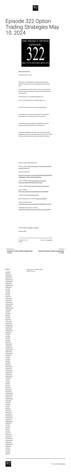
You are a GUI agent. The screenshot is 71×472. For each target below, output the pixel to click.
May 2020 (8, 406)
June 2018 (8, 449)
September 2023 (9, 330)
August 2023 (8, 332)
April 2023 (8, 340)
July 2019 (8, 425)
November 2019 (9, 417)
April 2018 (8, 453)
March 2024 (8, 319)
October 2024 (9, 306)
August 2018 (8, 446)
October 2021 (9, 374)
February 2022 (9, 366)
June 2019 (8, 427)
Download (36, 227)
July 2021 (8, 379)
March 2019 (8, 432)
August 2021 (8, 378)
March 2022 (8, 364)
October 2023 (9, 328)
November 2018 (9, 440)
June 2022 (8, 359)
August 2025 (8, 287)
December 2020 (9, 393)
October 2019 (9, 419)
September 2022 (9, 353)
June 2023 (8, 336)
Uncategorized (49, 240)
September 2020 (9, 398)
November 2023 (9, 326)
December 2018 (9, 438)
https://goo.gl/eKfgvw (41, 198)
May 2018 (8, 451)
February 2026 (9, 275)
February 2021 (9, 389)
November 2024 (9, 304)
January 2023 (9, 345)
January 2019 (9, 436)
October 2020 (9, 396)
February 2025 (9, 298)
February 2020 (9, 412)
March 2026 (8, 274)
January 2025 (9, 300)
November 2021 (9, 372)
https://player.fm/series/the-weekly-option (39, 186)
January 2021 (9, 391)
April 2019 (8, 431)
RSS (25, 231)
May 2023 (8, 338)
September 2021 (9, 376)
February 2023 (9, 344)
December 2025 (9, 279)
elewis (21, 241)
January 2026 (9, 277)
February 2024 (9, 321)
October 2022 (9, 351)
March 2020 (8, 410)
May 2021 (8, 383)
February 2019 (9, 434)
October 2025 (9, 283)
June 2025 (8, 291)
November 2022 (9, 349)
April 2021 (8, 385)
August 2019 (8, 423)
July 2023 (8, 334)
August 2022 (8, 355)
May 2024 (8, 315)
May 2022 (8, 361)
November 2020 (9, 395)
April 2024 (8, 317)
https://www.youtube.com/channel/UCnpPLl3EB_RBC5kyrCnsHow (35, 204)
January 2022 (9, 368)
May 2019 (8, 429)
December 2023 (9, 325)
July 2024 (8, 311)
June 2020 (8, 404)
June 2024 (8, 313)
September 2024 (9, 308)
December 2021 (9, 370)
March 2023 (8, 342)
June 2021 (8, 381)
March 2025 (8, 296)
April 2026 (8, 272)
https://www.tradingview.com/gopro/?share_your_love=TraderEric (35, 209)
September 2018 (9, 444)
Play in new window (28, 227)
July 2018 (8, 448)
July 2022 (8, 357)
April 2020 (8, 408)
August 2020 (8, 400)
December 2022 (9, 347)
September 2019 (9, 421)
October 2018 (9, 442)
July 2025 (8, 289)
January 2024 (9, 323)
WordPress (62, 463)
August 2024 (8, 309)
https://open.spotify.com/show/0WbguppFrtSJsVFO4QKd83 (33, 191)
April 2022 (8, 362)
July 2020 (8, 402)
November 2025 (9, 281)
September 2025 (9, 285)
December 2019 (9, 415)
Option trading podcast (24, 71)
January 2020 (9, 414)
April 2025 (8, 294)
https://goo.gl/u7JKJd (33, 195)
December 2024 (9, 302)
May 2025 (8, 292)
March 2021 (8, 387)
